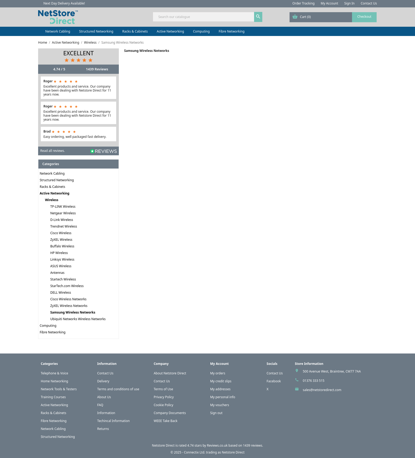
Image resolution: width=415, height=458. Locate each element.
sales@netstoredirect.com (322, 390)
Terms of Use (163, 389)
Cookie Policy (163, 405)
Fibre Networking (231, 31)
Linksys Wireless (62, 259)
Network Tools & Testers (59, 389)
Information (106, 413)
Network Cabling (57, 31)
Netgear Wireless (63, 213)
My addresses (220, 389)
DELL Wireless (60, 292)
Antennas (57, 272)
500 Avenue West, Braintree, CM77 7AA (332, 371)
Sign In (349, 3)
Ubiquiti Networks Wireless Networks (78, 319)
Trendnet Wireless (63, 226)
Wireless (51, 200)
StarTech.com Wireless (67, 286)
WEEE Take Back (166, 421)
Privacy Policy (164, 397)
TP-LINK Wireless (62, 206)
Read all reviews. (52, 151)
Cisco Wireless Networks (68, 299)
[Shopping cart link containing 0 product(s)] (333, 17)
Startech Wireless (63, 279)
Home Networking (54, 381)
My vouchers (219, 405)
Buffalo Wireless (62, 246)
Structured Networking (96, 31)
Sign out (216, 413)
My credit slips (220, 381)
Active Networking (170, 31)
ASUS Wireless (60, 266)
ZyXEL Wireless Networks (68, 305)
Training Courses (53, 397)
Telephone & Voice (54, 373)
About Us (104, 397)
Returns (103, 429)
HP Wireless (59, 253)
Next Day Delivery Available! (64, 3)
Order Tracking (303, 3)
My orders (217, 373)
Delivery (103, 381)
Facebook (274, 381)
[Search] (207, 17)
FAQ (100, 405)
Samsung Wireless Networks (72, 312)
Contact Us (369, 3)
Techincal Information (113, 421)
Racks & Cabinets (135, 31)
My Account (329, 3)
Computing (201, 31)
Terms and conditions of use (118, 389)
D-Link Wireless (61, 219)
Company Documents (170, 413)
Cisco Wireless (60, 233)
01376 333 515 (313, 380)
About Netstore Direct (170, 373)
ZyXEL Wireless (61, 239)
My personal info (222, 397)
